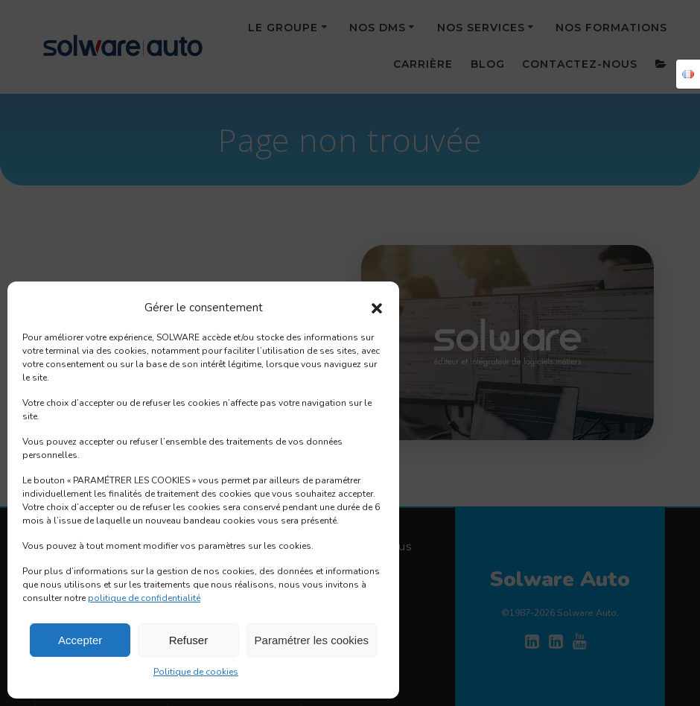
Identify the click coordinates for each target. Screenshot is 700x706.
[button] (376, 308)
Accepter (80, 640)
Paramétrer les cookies (312, 640)
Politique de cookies (195, 672)
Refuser (189, 640)
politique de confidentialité (144, 598)
